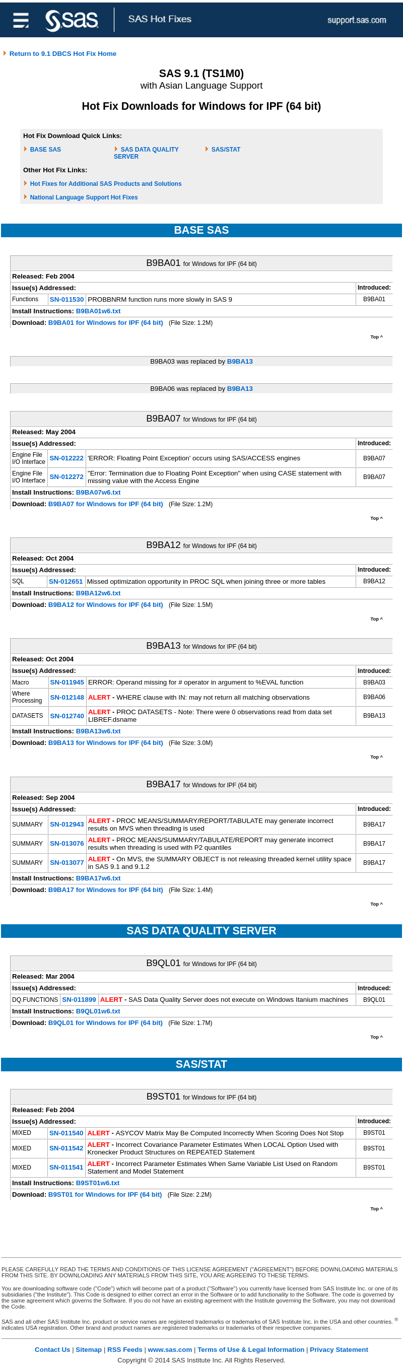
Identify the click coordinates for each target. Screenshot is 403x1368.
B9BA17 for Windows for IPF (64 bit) (105, 890)
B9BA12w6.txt (98, 593)
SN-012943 (67, 824)
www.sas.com (170, 1349)
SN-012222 (66, 458)
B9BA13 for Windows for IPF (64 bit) (105, 742)
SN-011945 (67, 682)
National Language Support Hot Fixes (84, 197)
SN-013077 (67, 862)
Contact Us (52, 1349)
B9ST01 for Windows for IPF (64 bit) (105, 1194)
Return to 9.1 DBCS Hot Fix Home (59, 53)
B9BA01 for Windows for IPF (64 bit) (105, 322)
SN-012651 (66, 581)
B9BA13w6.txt (98, 731)
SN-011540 (66, 1133)
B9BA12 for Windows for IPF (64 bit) (105, 604)
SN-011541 (66, 1167)
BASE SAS (45, 149)
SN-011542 (66, 1148)
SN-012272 (66, 477)
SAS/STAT (226, 149)
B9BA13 (240, 361)
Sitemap (89, 1349)
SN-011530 (67, 299)
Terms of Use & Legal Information (250, 1349)
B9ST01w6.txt (98, 1183)
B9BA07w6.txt (98, 492)
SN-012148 (67, 697)
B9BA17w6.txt (98, 878)
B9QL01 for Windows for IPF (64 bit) (105, 1023)
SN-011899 (79, 999)
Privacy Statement (339, 1349)
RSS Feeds (125, 1349)
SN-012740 (67, 716)
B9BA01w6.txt (98, 311)
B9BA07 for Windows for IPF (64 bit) (105, 504)
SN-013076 (67, 843)
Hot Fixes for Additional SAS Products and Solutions (106, 183)
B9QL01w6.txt (98, 1011)
